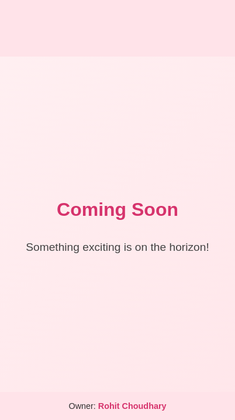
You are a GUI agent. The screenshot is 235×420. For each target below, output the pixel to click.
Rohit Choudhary (132, 406)
